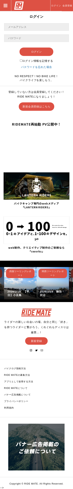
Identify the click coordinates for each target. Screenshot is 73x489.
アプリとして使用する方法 (18, 381)
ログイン (56, 5)
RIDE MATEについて (16, 388)
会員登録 (67, 5)
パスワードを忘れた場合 (36, 66)
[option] (20, 283)
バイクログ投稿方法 (15, 368)
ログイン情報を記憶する (36, 60)
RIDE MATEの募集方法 (17, 375)
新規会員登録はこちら (37, 106)
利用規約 (9, 407)
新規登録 (36, 340)
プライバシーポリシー (16, 401)
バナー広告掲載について (17, 394)
